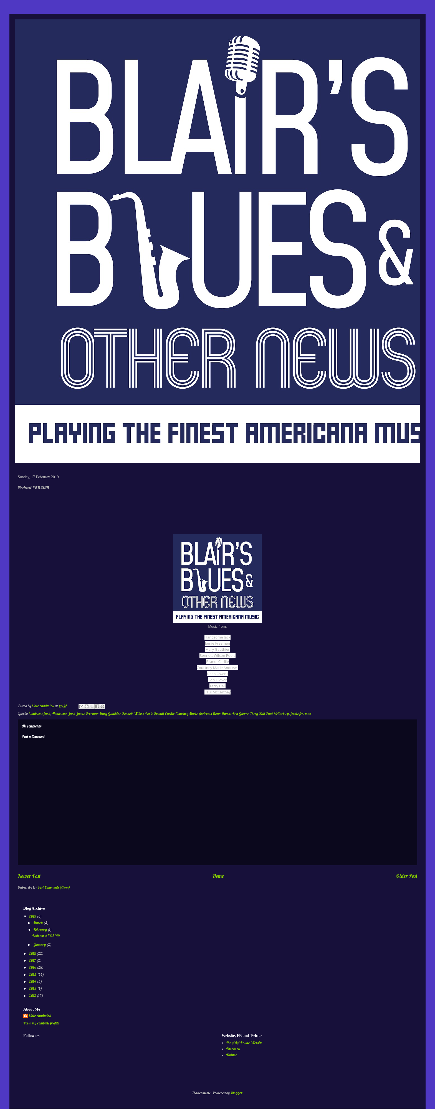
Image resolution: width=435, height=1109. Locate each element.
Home (218, 876)
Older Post (406, 876)
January (40, 944)
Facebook (233, 1049)
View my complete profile (41, 1023)
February (40, 929)
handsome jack (39, 713)
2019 (33, 916)
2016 (33, 967)
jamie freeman (301, 713)
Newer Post (29, 876)
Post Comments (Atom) (54, 887)
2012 (33, 995)
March (38, 922)
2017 (33, 960)
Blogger (236, 1093)
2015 (33, 974)
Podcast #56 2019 (46, 936)
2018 (33, 953)
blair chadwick (40, 1016)
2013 (33, 988)
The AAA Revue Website (244, 1043)
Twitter (231, 1055)
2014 (33, 981)
